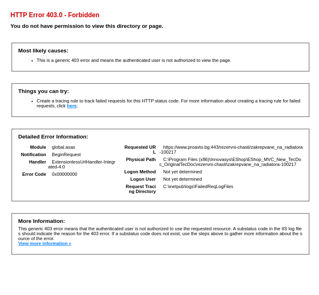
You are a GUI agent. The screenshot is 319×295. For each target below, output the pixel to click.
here (72, 105)
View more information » (45, 243)
